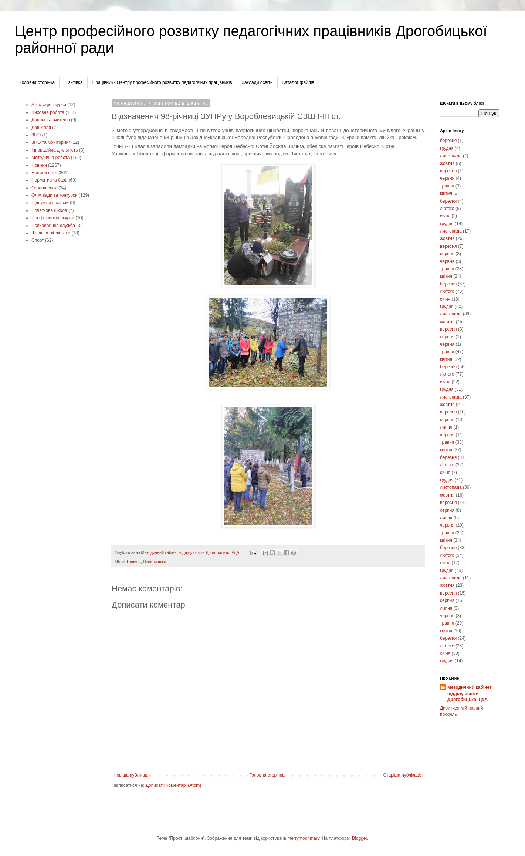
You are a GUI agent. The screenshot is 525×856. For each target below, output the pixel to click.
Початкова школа (49, 210)
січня (445, 216)
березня (448, 140)
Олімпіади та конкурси (54, 195)
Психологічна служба (53, 225)
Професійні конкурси (52, 217)
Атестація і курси (48, 104)
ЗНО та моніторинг (50, 142)
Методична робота (50, 157)
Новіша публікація (132, 775)
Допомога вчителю (50, 119)
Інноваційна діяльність (54, 150)
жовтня (447, 163)
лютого (447, 208)
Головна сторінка (37, 82)
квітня (446, 193)
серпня (447, 253)
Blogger (359, 838)
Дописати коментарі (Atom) (173, 785)
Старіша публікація (403, 775)
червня (447, 178)
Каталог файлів (298, 82)
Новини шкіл (154, 561)
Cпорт (37, 240)
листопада (451, 155)
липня (446, 427)
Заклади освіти (257, 82)
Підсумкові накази (49, 202)
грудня (447, 148)
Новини (134, 561)
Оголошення (44, 187)
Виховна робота (47, 112)
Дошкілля (41, 127)
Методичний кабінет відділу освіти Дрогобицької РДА (469, 694)
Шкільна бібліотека (50, 233)
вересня (448, 170)
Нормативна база (49, 180)
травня (447, 186)
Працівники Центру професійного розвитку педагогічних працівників (162, 82)
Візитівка (73, 82)
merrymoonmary (303, 838)
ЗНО (36, 135)
